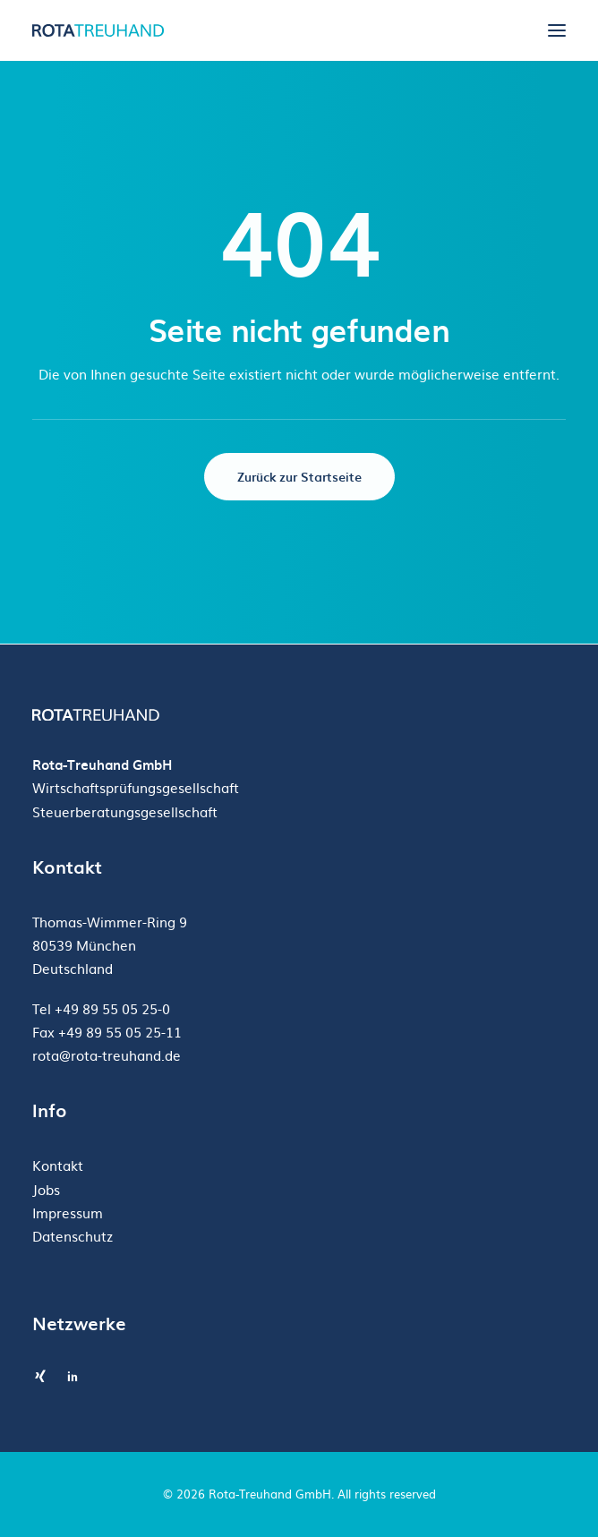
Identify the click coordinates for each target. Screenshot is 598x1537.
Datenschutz (72, 1235)
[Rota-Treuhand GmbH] (100, 30)
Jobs (46, 1189)
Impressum (67, 1212)
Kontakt (57, 1165)
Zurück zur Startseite (299, 476)
